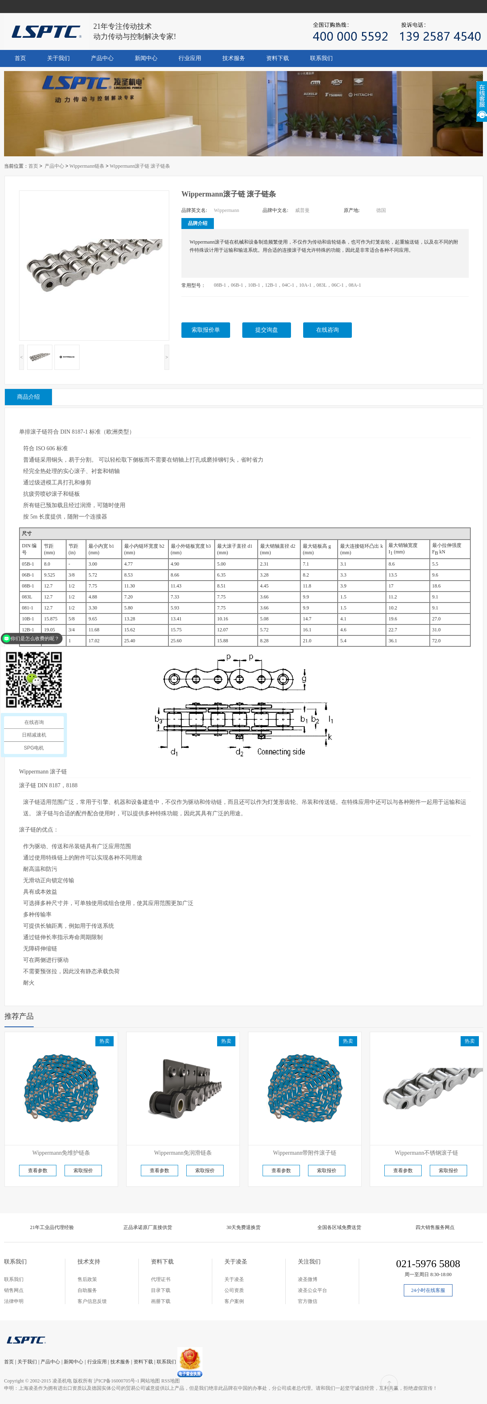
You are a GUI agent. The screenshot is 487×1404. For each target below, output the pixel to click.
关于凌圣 (234, 1279)
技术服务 (233, 58)
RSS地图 (170, 1381)
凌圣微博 (307, 1279)
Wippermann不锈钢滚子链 (427, 1153)
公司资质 (234, 1290)
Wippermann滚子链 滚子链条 (140, 166)
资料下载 (277, 58)
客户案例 (234, 1301)
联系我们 (321, 58)
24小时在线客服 (428, 1290)
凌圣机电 (62, 1381)
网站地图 (150, 1381)
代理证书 (160, 1279)
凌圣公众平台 (312, 1290)
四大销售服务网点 (435, 1227)
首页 (20, 58)
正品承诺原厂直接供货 (147, 1227)
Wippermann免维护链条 (61, 1153)
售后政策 (87, 1279)
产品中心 (102, 58)
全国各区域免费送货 (339, 1227)
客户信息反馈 (92, 1301)
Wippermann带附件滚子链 (305, 1153)
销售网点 (14, 1290)
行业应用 (190, 58)
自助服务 (87, 1290)
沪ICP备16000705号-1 (117, 1381)
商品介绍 (28, 397)
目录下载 (160, 1290)
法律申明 (14, 1301)
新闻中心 (146, 58)
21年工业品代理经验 (52, 1227)
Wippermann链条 (86, 166)
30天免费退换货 (243, 1227)
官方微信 (307, 1301)
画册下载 (160, 1301)
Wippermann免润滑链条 (183, 1153)
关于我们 (58, 58)
